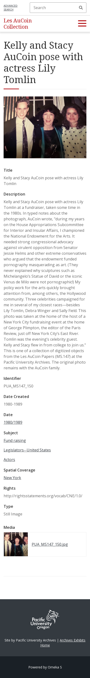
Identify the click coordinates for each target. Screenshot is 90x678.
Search (80, 7)
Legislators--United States (27, 450)
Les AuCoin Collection (18, 24)
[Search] (58, 7)
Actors (9, 459)
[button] (82, 23)
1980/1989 (13, 422)
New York (12, 477)
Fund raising (15, 440)
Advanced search (11, 7)
